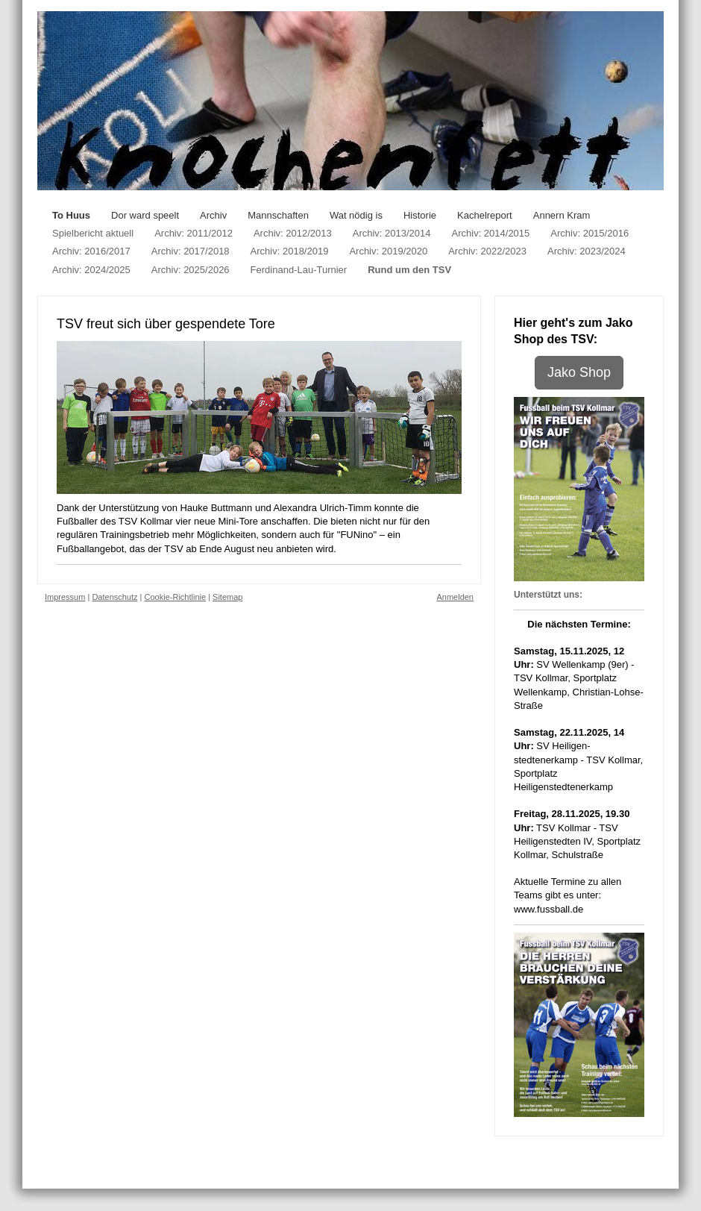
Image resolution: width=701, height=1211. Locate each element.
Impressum (65, 596)
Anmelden (455, 596)
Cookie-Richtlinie (176, 596)
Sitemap (227, 596)
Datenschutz (114, 596)
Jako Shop (579, 372)
